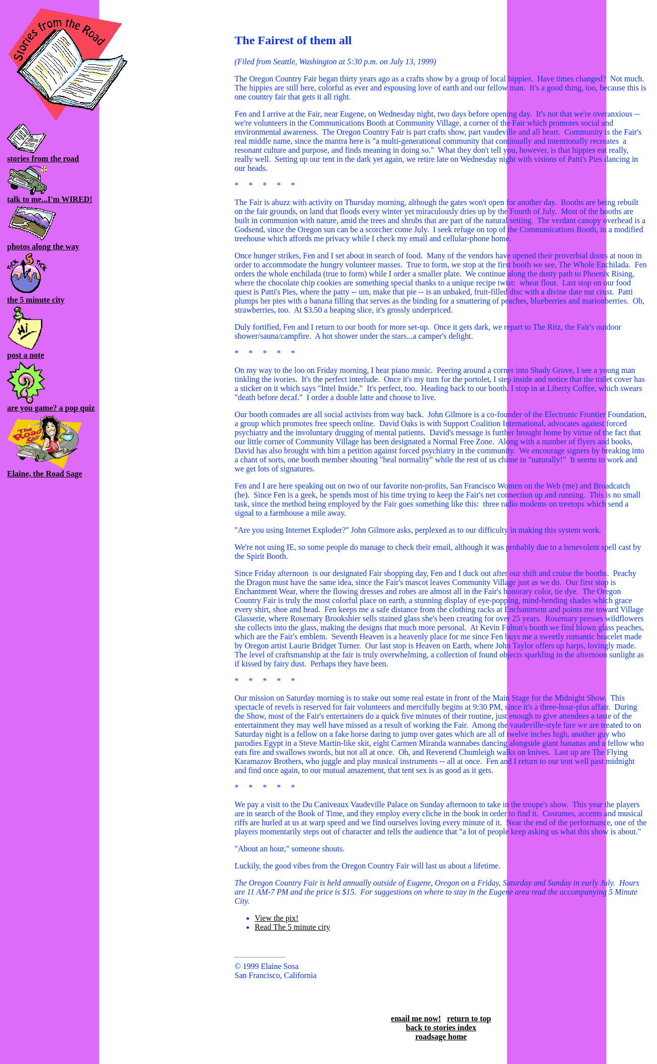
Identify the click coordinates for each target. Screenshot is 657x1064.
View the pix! (276, 918)
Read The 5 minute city (292, 927)
